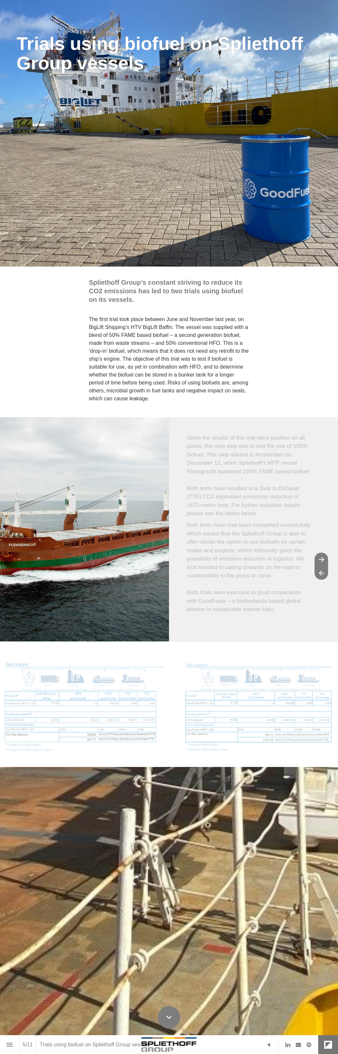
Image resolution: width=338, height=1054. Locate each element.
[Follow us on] (309, 1044)
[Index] (9, 1044)
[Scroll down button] (169, 1017)
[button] (268, 1044)
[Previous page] (321, 573)
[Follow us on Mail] (298, 1044)
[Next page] (321, 559)
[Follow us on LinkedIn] (287, 1044)
